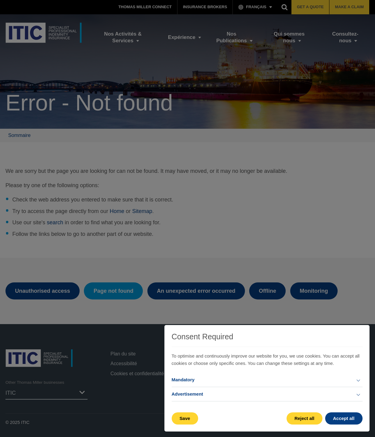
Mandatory (183, 379)
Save (185, 418)
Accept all (344, 418)
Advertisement (187, 394)
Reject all (304, 418)
